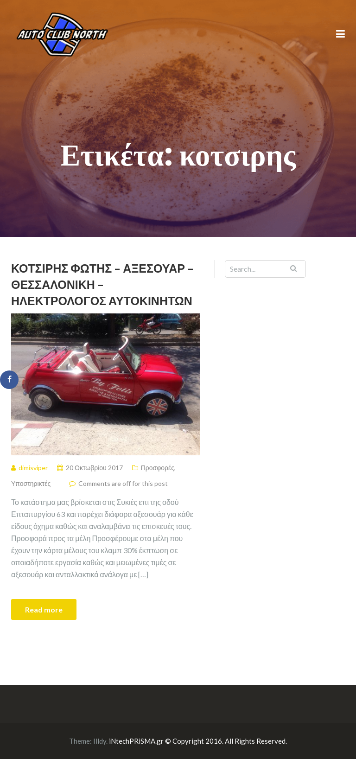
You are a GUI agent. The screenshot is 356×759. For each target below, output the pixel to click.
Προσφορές (157, 468)
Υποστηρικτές (31, 483)
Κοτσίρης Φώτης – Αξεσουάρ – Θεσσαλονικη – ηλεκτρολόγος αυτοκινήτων (102, 284)
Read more (44, 609)
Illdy (99, 741)
